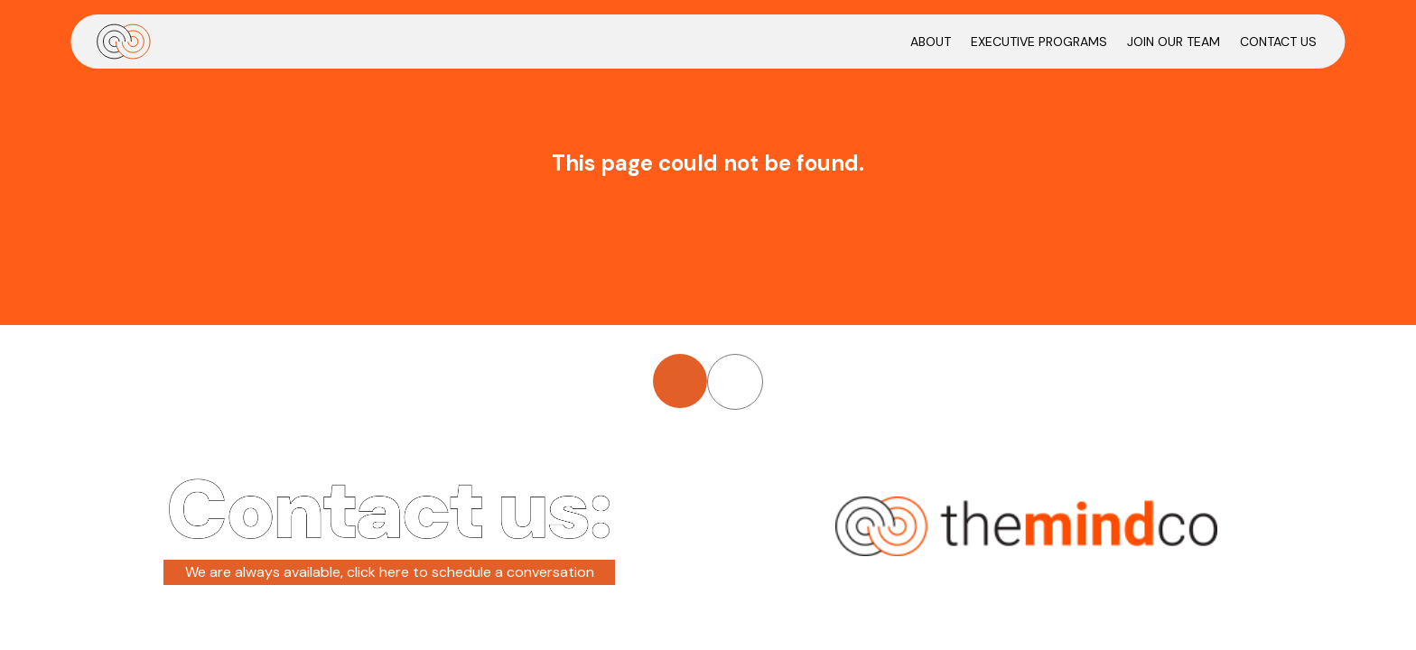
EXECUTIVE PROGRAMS (1039, 41)
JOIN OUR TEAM (1173, 41)
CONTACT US (1278, 41)
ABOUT (930, 41)
